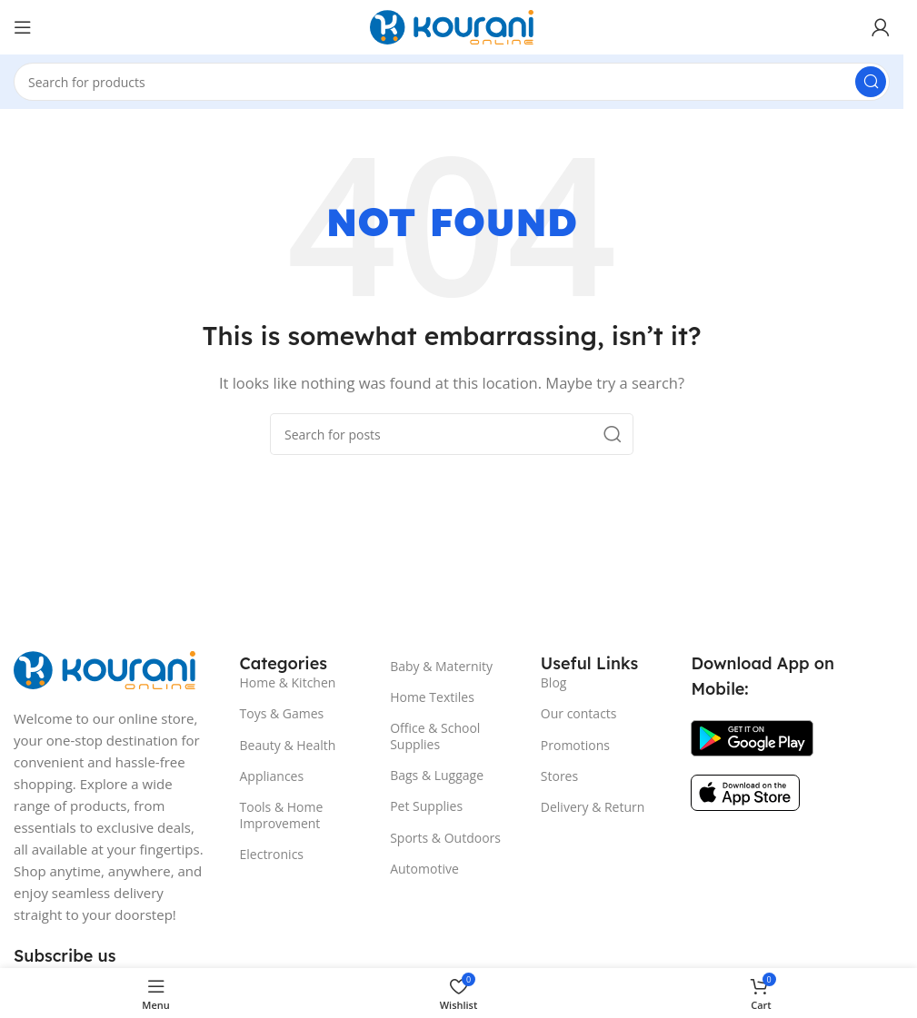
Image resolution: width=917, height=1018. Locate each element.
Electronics (272, 854)
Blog (554, 682)
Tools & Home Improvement (282, 815)
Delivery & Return (593, 806)
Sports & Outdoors (445, 837)
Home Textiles (432, 697)
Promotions (575, 745)
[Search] (452, 82)
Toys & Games (282, 713)
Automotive (424, 868)
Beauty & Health (288, 745)
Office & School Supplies (435, 736)
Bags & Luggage (436, 775)
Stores (559, 776)
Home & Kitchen (288, 682)
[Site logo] (451, 25)
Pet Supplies (426, 806)
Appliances (272, 776)
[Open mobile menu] (23, 27)
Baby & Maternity (441, 666)
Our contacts (579, 713)
